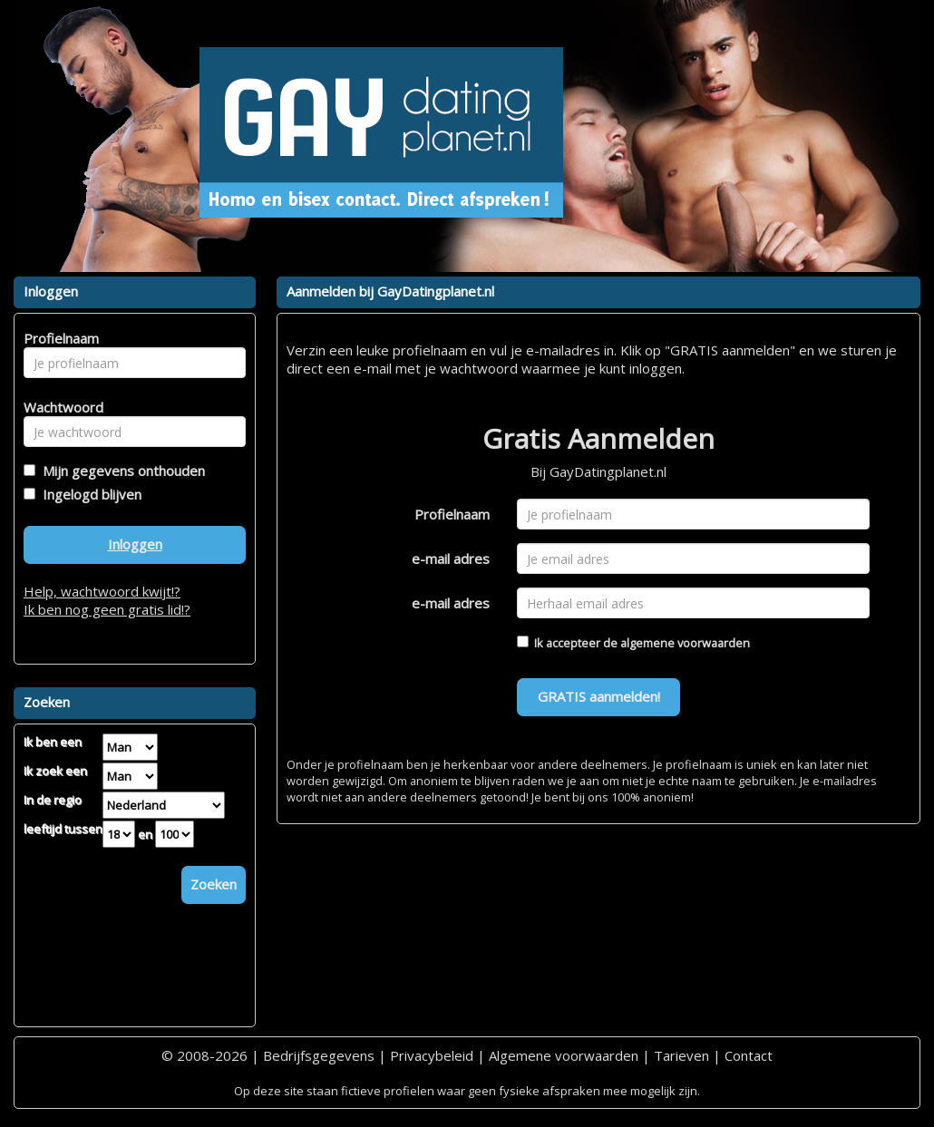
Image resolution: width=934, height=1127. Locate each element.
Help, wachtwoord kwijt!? (102, 591)
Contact (749, 1055)
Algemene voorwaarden (563, 1055)
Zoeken (213, 884)
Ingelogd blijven (88, 494)
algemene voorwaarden (685, 643)
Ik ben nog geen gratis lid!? (107, 609)
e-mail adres (451, 558)
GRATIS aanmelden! (599, 696)
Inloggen (135, 544)
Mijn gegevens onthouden (120, 470)
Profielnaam (452, 514)
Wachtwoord (58, 407)
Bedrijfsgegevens (319, 1055)
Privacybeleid (431, 1055)
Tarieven (681, 1055)
